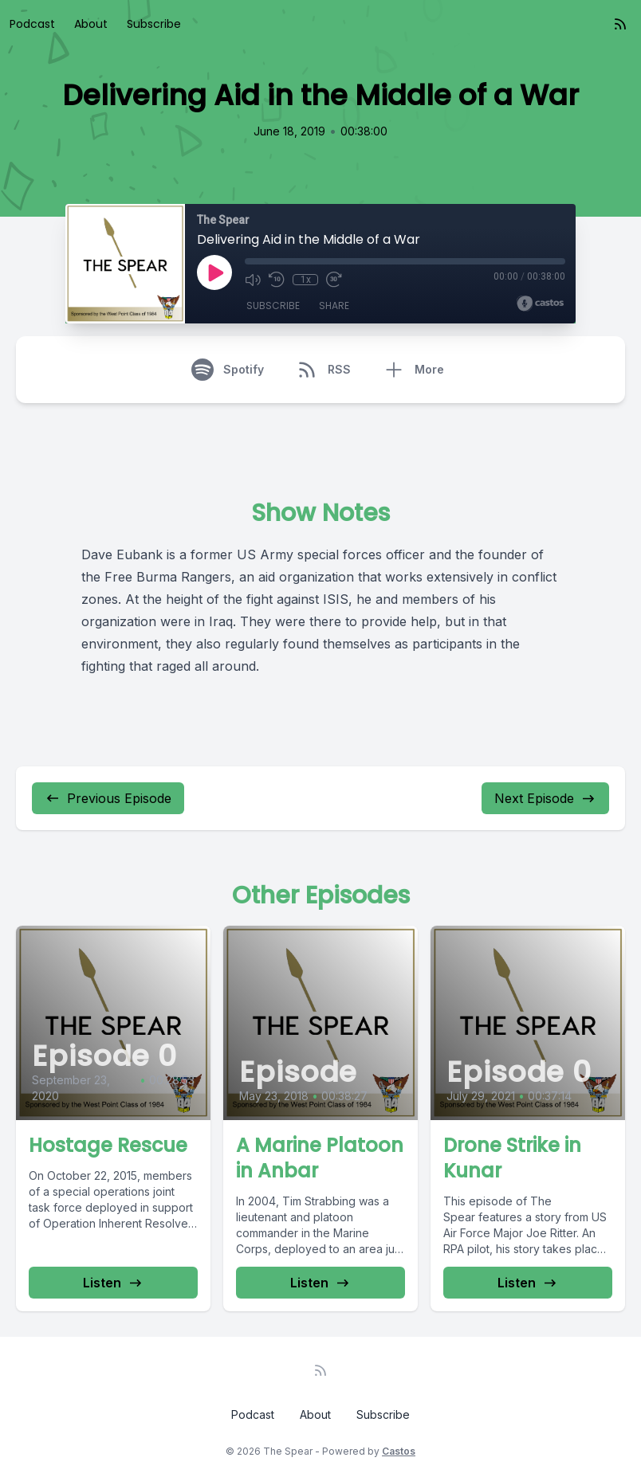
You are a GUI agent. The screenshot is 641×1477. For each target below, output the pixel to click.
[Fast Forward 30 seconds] (334, 280)
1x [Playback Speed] (306, 279)
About (91, 24)
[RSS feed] (620, 24)
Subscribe (154, 24)
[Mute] (253, 279)
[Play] (214, 272)
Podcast (32, 24)
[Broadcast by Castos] (540, 303)
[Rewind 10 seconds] (277, 280)
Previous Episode (108, 798)
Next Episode (545, 798)
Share (334, 305)
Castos (398, 1451)
